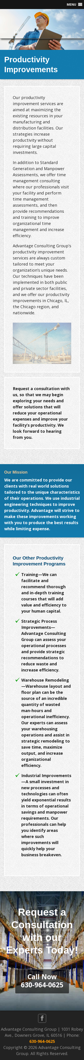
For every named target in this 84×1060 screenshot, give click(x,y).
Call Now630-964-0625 (42, 980)
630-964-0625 (42, 1041)
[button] (71, 4)
